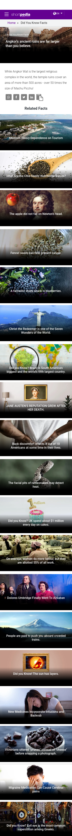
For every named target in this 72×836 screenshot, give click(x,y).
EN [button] (56, 13)
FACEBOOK (12, 833)
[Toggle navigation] (6, 14)
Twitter (36, 833)
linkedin (58, 833)
